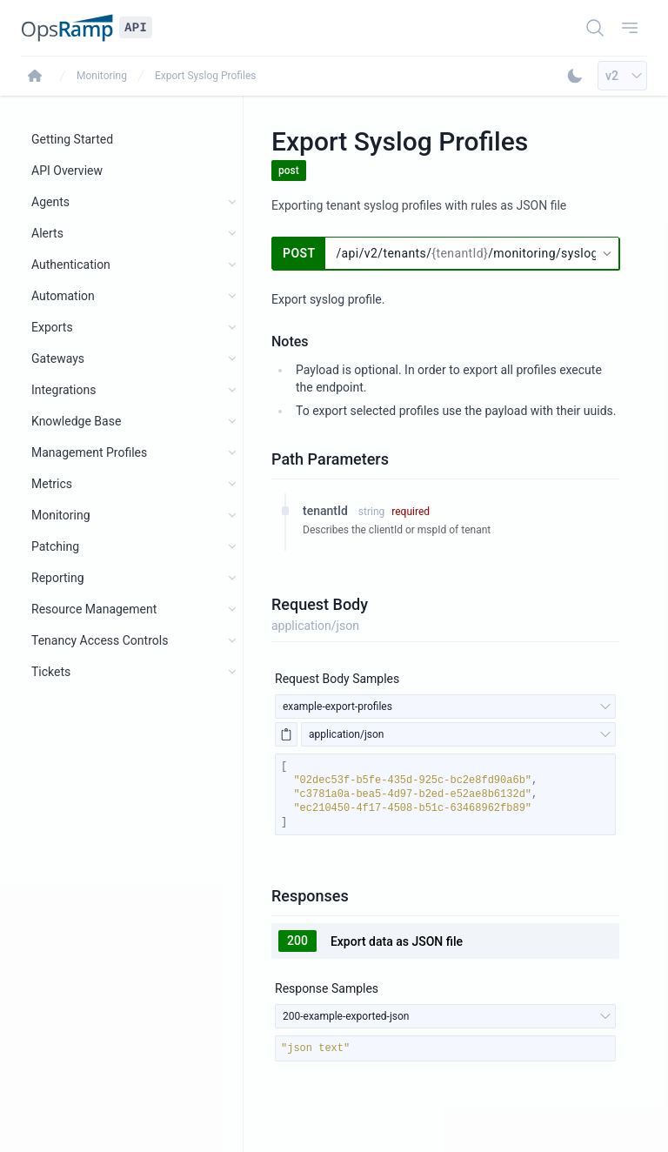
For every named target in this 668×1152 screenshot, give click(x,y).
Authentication (70, 264)
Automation (63, 296)
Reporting (57, 578)
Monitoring (102, 76)
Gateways (57, 358)
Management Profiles (89, 452)
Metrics (51, 484)
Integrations (63, 390)
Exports (52, 327)
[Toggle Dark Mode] (575, 75)
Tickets (50, 672)
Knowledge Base (76, 421)
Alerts (47, 233)
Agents (50, 202)
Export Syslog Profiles (206, 76)
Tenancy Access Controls (99, 640)
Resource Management (94, 609)
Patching (55, 546)
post (288, 170)
